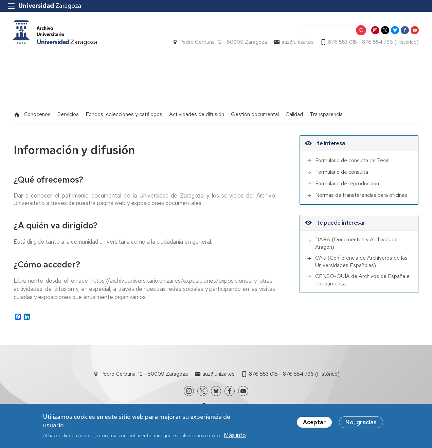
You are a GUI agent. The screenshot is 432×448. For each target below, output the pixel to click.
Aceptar (314, 422)
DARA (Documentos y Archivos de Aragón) (356, 240)
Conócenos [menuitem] (37, 111)
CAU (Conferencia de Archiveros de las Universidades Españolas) (361, 258)
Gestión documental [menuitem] (255, 111)
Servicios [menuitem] (68, 111)
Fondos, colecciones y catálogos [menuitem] (124, 111)
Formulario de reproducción (347, 180)
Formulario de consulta (341, 169)
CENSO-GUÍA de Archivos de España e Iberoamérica (362, 277)
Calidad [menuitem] (294, 111)
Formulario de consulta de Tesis (352, 157)
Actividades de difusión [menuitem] (196, 111)
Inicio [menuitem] (17, 111)
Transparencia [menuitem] (326, 111)
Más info (235, 435)
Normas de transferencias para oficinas (361, 192)
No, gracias (361, 422)
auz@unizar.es (297, 42)
